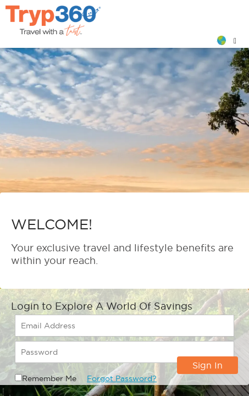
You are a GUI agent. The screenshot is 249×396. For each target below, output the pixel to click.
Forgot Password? (122, 378)
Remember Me (49, 378)
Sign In (207, 365)
